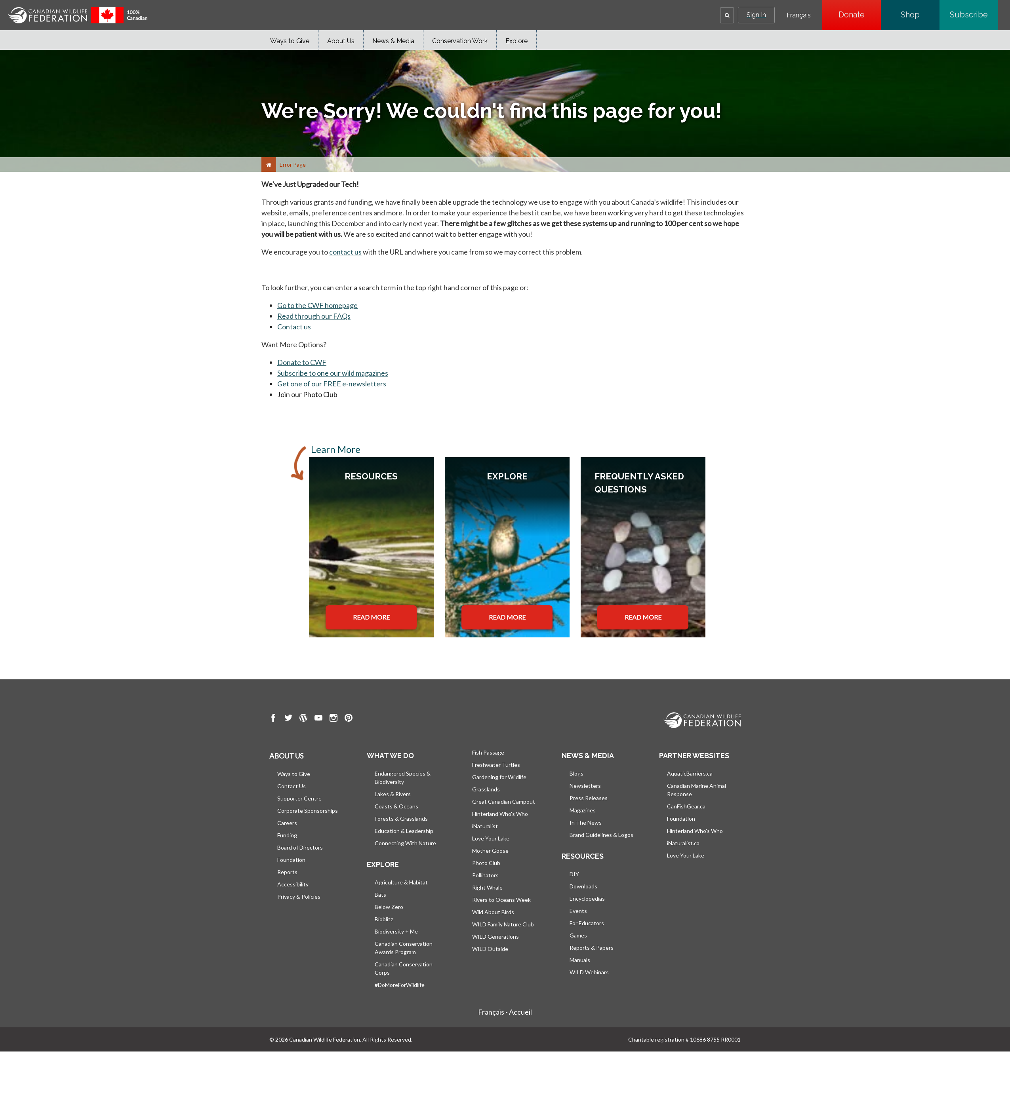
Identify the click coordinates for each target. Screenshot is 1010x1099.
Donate (859, 14)
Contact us (294, 326)
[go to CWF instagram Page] (333, 719)
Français (799, 15)
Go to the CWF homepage (317, 305)
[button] (727, 15)
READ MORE (371, 617)
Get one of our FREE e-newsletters (331, 383)
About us (286, 755)
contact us (345, 251)
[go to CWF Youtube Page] (318, 719)
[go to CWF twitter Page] (288, 719)
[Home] (268, 164)
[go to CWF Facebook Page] (273, 719)
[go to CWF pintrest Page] (349, 719)
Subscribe (974, 14)
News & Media (393, 41)
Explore (516, 41)
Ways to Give (289, 41)
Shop (920, 14)
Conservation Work (460, 41)
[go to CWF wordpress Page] (303, 719)
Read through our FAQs (314, 316)
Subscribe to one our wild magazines (332, 373)
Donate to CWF (301, 362)
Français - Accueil (505, 1012)
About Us (340, 41)
